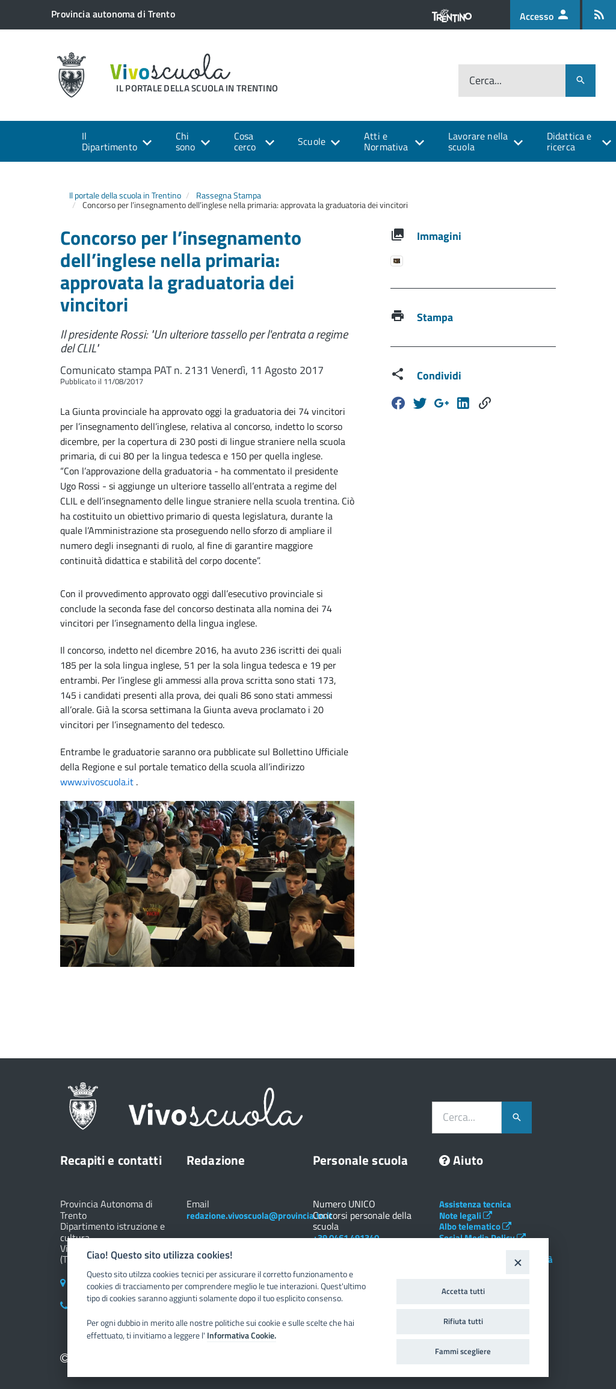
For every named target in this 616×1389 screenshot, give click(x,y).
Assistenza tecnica (475, 1204)
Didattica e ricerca (569, 141)
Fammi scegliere (463, 1351)
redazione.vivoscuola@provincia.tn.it (259, 1215)
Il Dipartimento (109, 141)
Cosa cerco (245, 141)
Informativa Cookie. (241, 1335)
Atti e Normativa (386, 141)
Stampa (435, 317)
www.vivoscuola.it (98, 781)
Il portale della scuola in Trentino (125, 195)
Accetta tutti (463, 1291)
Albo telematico (475, 1226)
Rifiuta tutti (463, 1321)
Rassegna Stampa (228, 195)
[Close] (517, 1262)
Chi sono (186, 141)
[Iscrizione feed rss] (599, 14)
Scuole (311, 141)
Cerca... (485, 80)
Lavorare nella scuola (478, 141)
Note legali (465, 1215)
